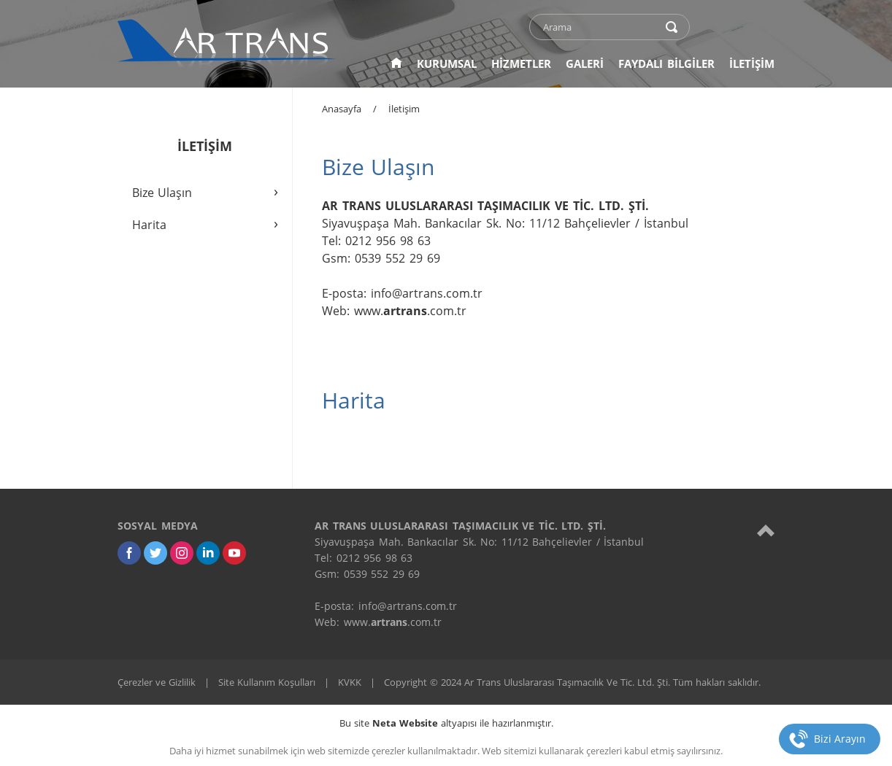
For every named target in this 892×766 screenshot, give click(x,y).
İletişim (404, 108)
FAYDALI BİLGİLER (666, 63)
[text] (600, 27)
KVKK (349, 682)
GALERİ (585, 63)
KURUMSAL (447, 63)
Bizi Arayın (840, 739)
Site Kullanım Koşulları (266, 682)
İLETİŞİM (751, 63)
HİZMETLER (521, 63)
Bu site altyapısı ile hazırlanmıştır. (446, 723)
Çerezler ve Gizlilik (157, 682)
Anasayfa (341, 108)
